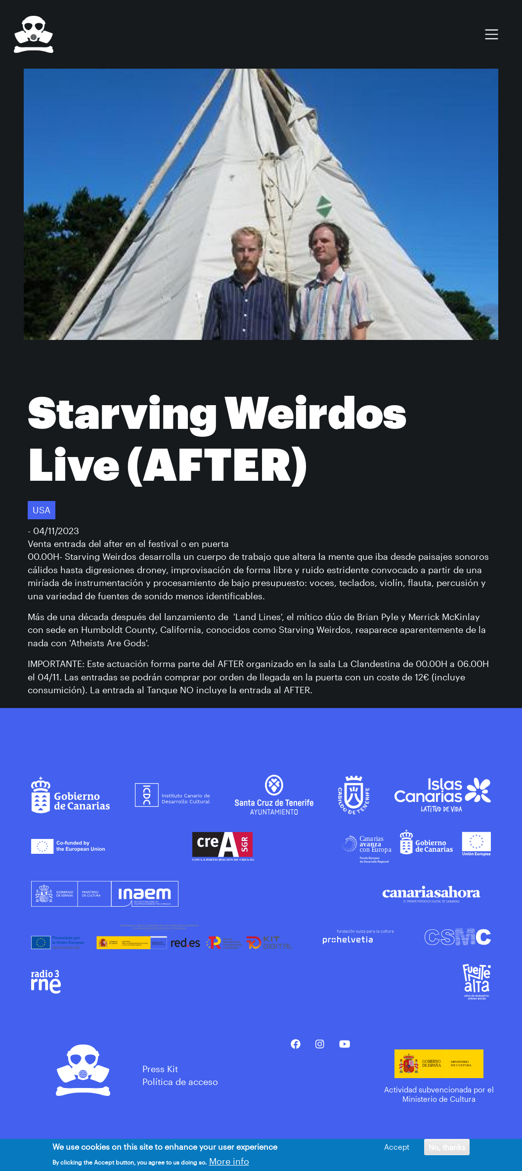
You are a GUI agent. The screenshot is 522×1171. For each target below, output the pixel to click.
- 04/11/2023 (53, 531)
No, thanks (447, 1146)
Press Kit (160, 1069)
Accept (396, 1146)
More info (229, 1161)
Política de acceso (180, 1082)
